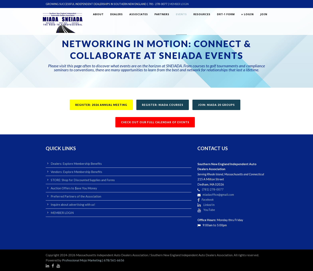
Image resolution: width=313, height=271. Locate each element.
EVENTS (181, 14)
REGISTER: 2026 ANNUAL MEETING (101, 104)
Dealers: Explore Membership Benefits (76, 163)
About (98, 14)
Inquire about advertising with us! (73, 204)
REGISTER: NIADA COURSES (162, 104)
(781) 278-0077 (213, 189)
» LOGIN (247, 14)
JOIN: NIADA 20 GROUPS (216, 104)
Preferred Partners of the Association (76, 196)
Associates (138, 14)
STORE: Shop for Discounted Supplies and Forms (83, 180)
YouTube (206, 209)
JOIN (263, 14)
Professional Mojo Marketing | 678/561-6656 (93, 260)
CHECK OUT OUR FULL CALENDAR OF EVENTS (155, 122)
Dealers (116, 14)
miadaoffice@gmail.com (218, 194)
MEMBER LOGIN (179, 4)
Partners (162, 14)
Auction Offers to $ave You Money (74, 188)
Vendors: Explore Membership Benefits (76, 172)
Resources (201, 14)
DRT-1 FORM (226, 14)
